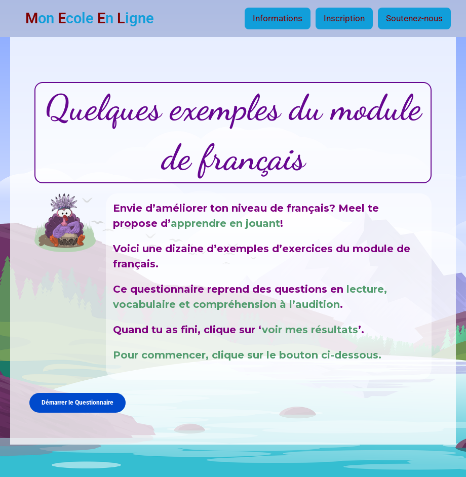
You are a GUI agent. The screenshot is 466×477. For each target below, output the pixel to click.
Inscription (344, 18)
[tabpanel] (232, 230)
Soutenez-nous (414, 18)
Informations (277, 18)
